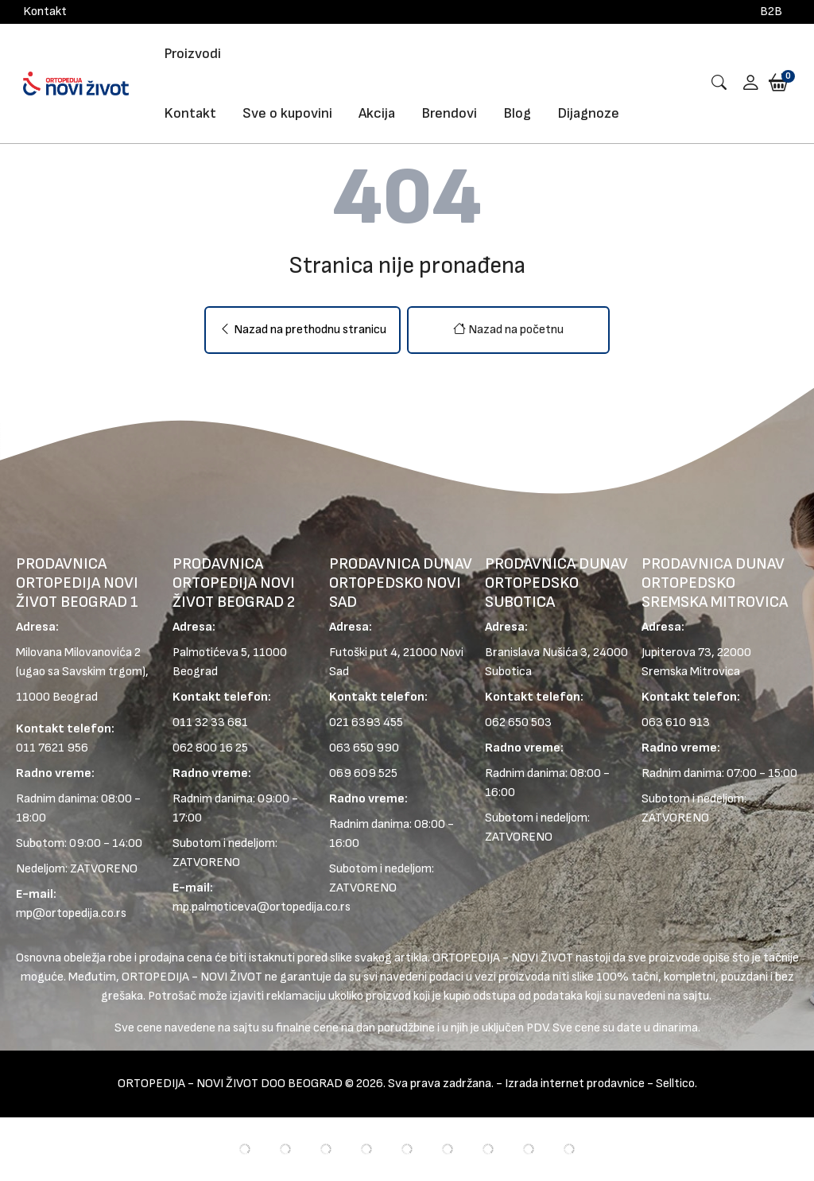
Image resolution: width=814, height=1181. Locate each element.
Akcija (377, 113)
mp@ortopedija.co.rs (71, 913)
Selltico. (676, 1083)
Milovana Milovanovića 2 (78, 652)
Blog (517, 113)
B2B (771, 11)
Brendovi (449, 113)
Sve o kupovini (287, 113)
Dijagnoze (588, 113)
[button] (745, 84)
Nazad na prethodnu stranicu (302, 329)
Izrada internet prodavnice (575, 1083)
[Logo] (76, 83)
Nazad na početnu (508, 329)
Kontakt (45, 11)
